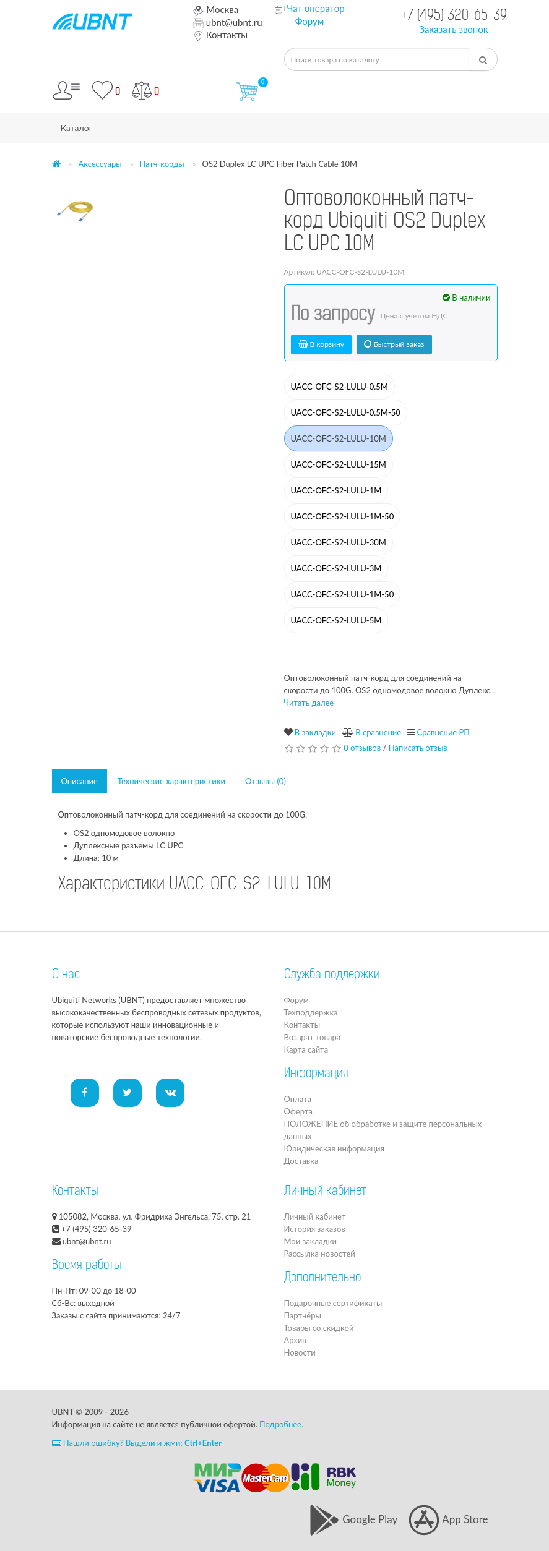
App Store (448, 1519)
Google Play (353, 1519)
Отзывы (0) (265, 781)
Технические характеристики (171, 781)
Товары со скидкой (319, 1328)
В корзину (321, 344)
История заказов (314, 1229)
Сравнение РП (443, 732)
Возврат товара (312, 1037)
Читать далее (309, 702)
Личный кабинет (315, 1216)
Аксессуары (99, 164)
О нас (66, 975)
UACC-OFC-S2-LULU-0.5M (339, 386)
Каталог (77, 127)
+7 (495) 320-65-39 (454, 16)
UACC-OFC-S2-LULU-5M (336, 620)
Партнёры (302, 1315)
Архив (295, 1340)
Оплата (297, 1099)
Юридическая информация (334, 1148)
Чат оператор (315, 8)
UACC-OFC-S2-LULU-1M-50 (342, 516)
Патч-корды (162, 164)
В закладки (315, 732)
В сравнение (378, 732)
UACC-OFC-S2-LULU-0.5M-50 (345, 412)
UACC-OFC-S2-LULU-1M (336, 490)
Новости (300, 1352)
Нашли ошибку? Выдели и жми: (137, 1443)
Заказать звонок (453, 29)
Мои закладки (310, 1241)
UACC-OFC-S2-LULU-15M (338, 464)
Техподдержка (311, 1012)
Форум (309, 21)
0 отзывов (362, 748)
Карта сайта (306, 1049)
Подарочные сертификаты (333, 1303)
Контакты (220, 34)
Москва (215, 9)
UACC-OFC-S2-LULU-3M (336, 568)
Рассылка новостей (319, 1253)
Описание (79, 781)
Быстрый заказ (394, 344)
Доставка (301, 1161)
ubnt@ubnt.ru (227, 22)
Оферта (298, 1111)
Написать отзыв (418, 748)
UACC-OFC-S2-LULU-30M (338, 542)
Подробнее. (281, 1424)
